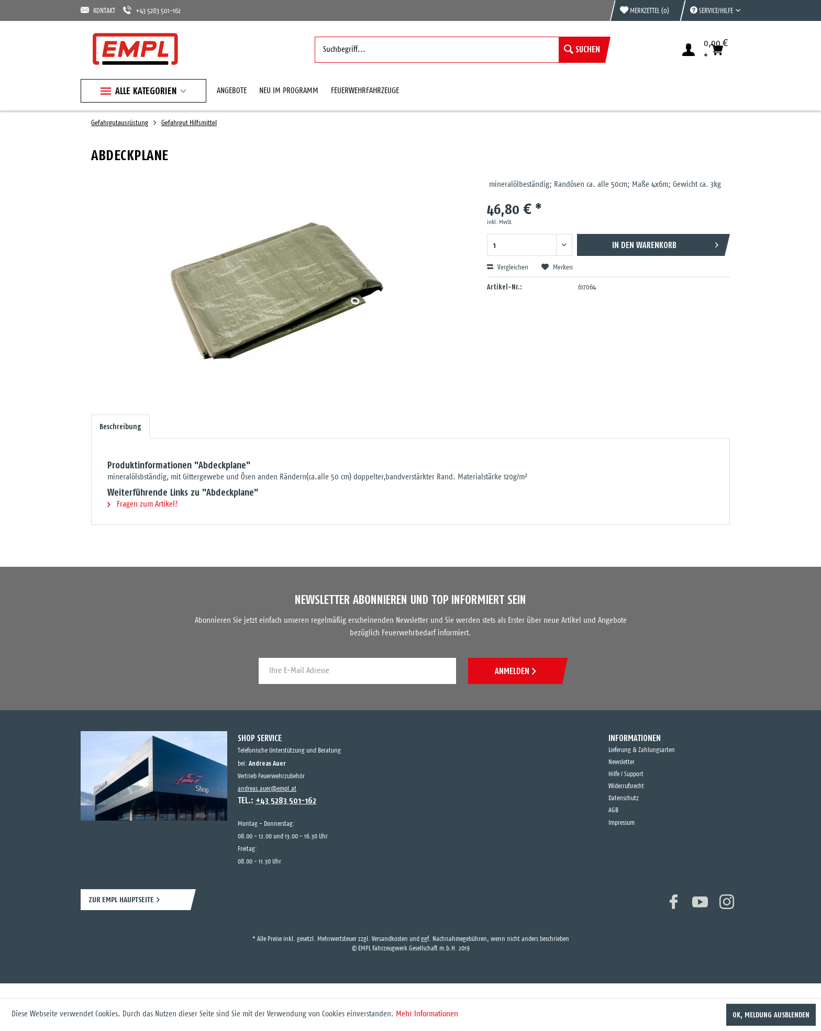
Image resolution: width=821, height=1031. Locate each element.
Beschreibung (120, 426)
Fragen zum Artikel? (142, 504)
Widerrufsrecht (626, 786)
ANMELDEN (515, 671)
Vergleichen (507, 267)
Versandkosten (390, 939)
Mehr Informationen (427, 1014)
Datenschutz (623, 798)
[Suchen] (582, 50)
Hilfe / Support (626, 774)
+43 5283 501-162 (152, 10)
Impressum (621, 823)
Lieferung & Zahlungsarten (641, 750)
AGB (613, 810)
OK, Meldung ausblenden (771, 1015)
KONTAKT (98, 10)
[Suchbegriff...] (460, 50)
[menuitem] (710, 10)
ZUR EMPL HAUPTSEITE (121, 899)
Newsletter (621, 762)
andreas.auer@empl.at (267, 789)
